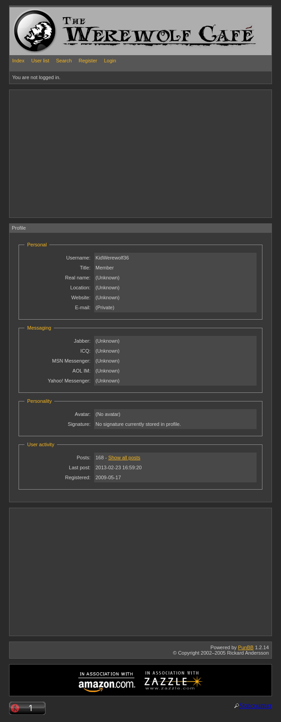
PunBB (245, 647)
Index (18, 60)
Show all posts (124, 457)
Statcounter (255, 705)
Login (110, 60)
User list (40, 60)
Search (64, 60)
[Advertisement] (115, 153)
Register (88, 60)
